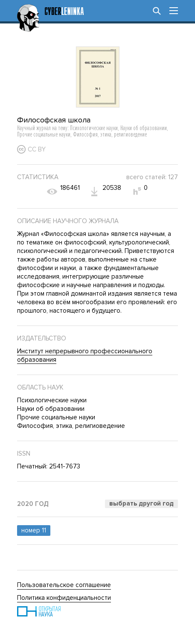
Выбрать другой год (141, 503)
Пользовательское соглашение (64, 585)
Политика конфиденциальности (64, 598)
